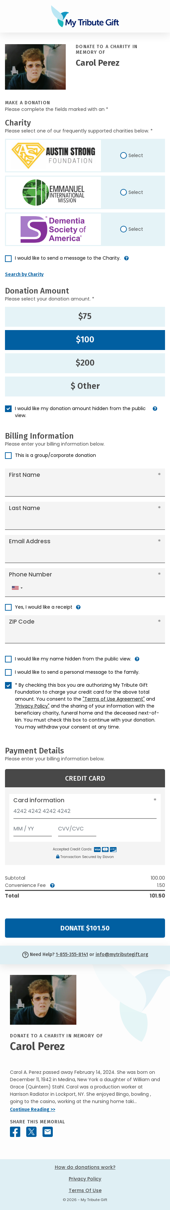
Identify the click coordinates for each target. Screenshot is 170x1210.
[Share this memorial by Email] (47, 1131)
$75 (85, 316)
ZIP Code (22, 622)
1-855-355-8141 (72, 954)
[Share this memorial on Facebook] (15, 1131)
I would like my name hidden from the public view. (73, 658)
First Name (24, 475)
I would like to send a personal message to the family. (77, 672)
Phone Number (30, 574)
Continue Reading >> (32, 1109)
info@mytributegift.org (122, 954)
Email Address (29, 541)
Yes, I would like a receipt (43, 607)
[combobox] (17, 587)
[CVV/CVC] (77, 827)
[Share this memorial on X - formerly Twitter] (31, 1131)
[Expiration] (32, 827)
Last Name (24, 508)
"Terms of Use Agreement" (114, 699)
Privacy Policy (85, 1178)
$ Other (85, 386)
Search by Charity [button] (24, 274)
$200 (85, 363)
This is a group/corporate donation (55, 455)
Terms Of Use (85, 1190)
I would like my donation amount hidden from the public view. (80, 412)
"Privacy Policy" (32, 706)
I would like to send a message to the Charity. (68, 258)
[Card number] (85, 813)
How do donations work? (85, 1167)
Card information (38, 800)
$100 (85, 340)
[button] (126, 261)
